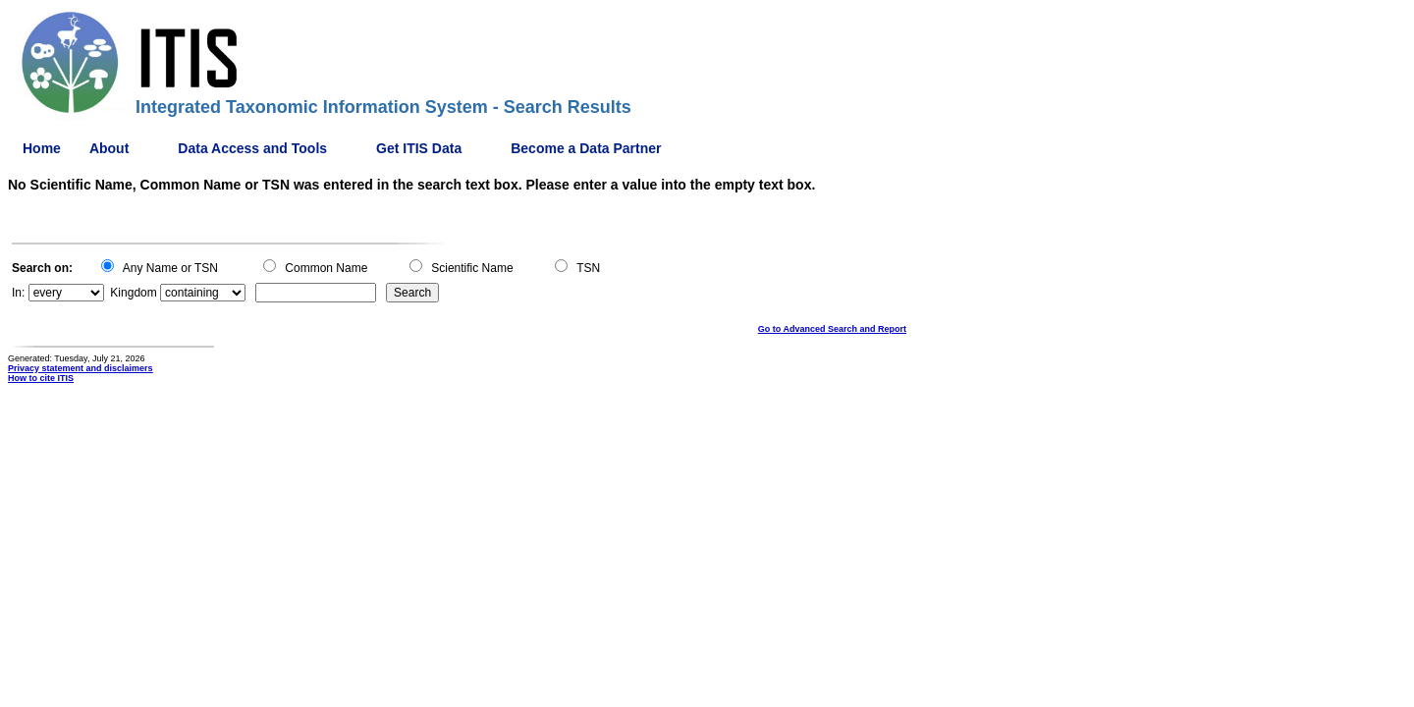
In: (18, 292)
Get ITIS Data (419, 148)
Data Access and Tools (252, 148)
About (109, 148)
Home (42, 148)
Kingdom (133, 292)
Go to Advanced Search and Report (832, 329)
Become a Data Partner (586, 148)
